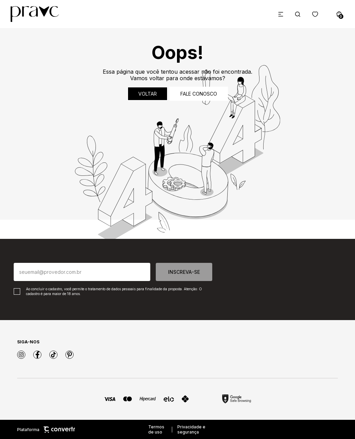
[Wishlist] (315, 14)
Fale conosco (198, 94)
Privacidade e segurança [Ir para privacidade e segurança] (191, 429)
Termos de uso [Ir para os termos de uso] (156, 429)
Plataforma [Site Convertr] (46, 429)
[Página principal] (35, 14)
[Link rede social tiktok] (53, 355)
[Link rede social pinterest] (69, 355)
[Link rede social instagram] (21, 355)
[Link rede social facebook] (37, 355)
